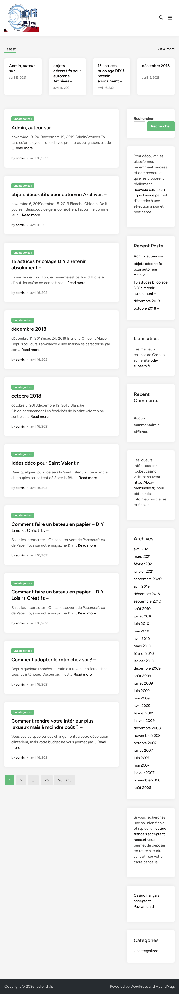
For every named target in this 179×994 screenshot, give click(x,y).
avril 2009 (142, 705)
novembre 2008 (147, 735)
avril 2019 (142, 586)
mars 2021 (142, 556)
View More (166, 49)
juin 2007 (142, 758)
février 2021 (144, 564)
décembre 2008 (147, 728)
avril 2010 (142, 638)
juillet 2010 (143, 616)
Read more (24, 148)
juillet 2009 (143, 683)
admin (20, 158)
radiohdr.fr (43, 986)
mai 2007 (142, 765)
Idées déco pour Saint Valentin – (47, 463)
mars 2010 (142, 646)
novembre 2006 (147, 780)
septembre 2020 (148, 579)
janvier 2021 (144, 571)
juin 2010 (141, 623)
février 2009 (144, 713)
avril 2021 (142, 549)
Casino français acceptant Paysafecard (146, 901)
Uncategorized (22, 118)
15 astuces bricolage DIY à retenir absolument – (151, 288)
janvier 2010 (144, 661)
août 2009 (142, 676)
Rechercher (144, 118)
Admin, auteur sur (31, 127)
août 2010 (142, 609)
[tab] (10, 48)
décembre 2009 (147, 668)
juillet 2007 (143, 750)
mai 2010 (141, 631)
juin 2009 (142, 691)
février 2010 (144, 653)
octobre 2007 (145, 743)
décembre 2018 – (30, 329)
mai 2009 (142, 698)
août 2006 (142, 787)
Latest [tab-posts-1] (10, 49)
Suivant (64, 780)
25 (47, 780)
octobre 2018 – (28, 396)
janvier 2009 (144, 720)
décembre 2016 (147, 594)
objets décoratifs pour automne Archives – (59, 194)
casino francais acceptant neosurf (150, 834)
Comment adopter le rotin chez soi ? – (53, 659)
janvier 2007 (144, 773)
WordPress (139, 986)
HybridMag (165, 986)
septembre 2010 (147, 601)
